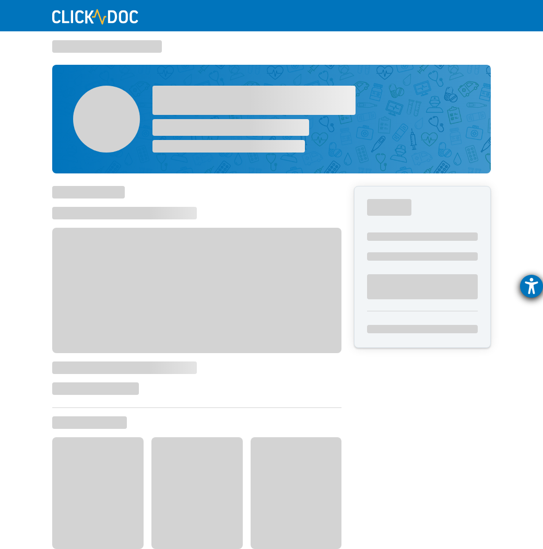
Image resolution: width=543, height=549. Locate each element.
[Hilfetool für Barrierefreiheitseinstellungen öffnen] (531, 286)
